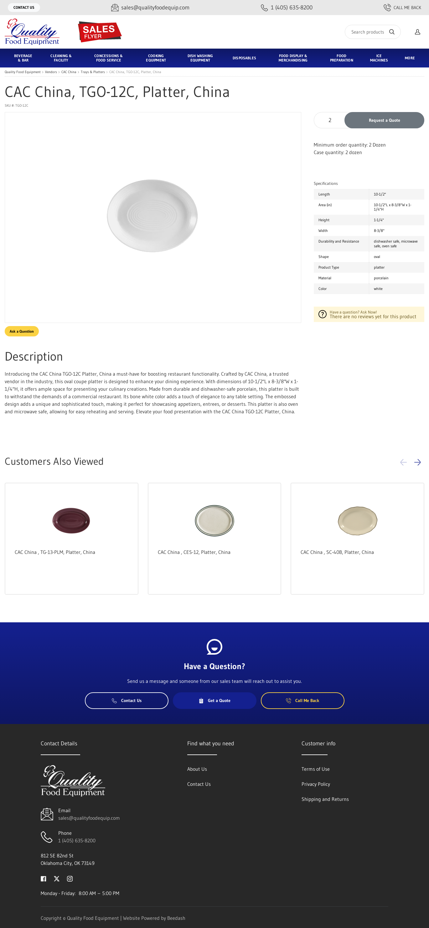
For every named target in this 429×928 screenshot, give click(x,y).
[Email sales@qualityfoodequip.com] (150, 7)
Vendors (51, 72)
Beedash (176, 918)
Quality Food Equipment (23, 72)
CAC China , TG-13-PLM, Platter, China (55, 552)
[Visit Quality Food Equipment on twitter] (56, 878)
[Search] (373, 32)
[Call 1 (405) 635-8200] (287, 7)
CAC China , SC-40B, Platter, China (337, 552)
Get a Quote (214, 700)
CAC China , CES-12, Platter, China (194, 552)
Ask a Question (22, 331)
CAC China (68, 72)
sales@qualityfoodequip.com (89, 818)
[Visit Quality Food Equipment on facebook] (43, 878)
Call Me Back (402, 7)
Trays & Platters (93, 72)
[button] (417, 462)
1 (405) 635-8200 (77, 840)
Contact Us (23, 7)
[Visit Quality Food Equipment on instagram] (70, 878)
